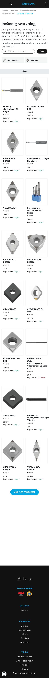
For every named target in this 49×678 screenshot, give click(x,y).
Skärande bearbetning (28, 11)
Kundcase (24, 642)
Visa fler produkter (24, 492)
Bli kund (24, 669)
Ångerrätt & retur (24, 661)
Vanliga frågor (24, 630)
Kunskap (24, 638)
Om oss (24, 626)
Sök (42, 51)
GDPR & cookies (24, 657)
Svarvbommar (10, 60)
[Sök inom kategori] (20, 51)
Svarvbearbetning (8, 13)
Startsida (5, 11)
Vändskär (32, 60)
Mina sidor (24, 665)
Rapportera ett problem (24, 673)
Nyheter (24, 634)
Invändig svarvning (25, 13)
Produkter (14, 11)
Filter (24, 71)
